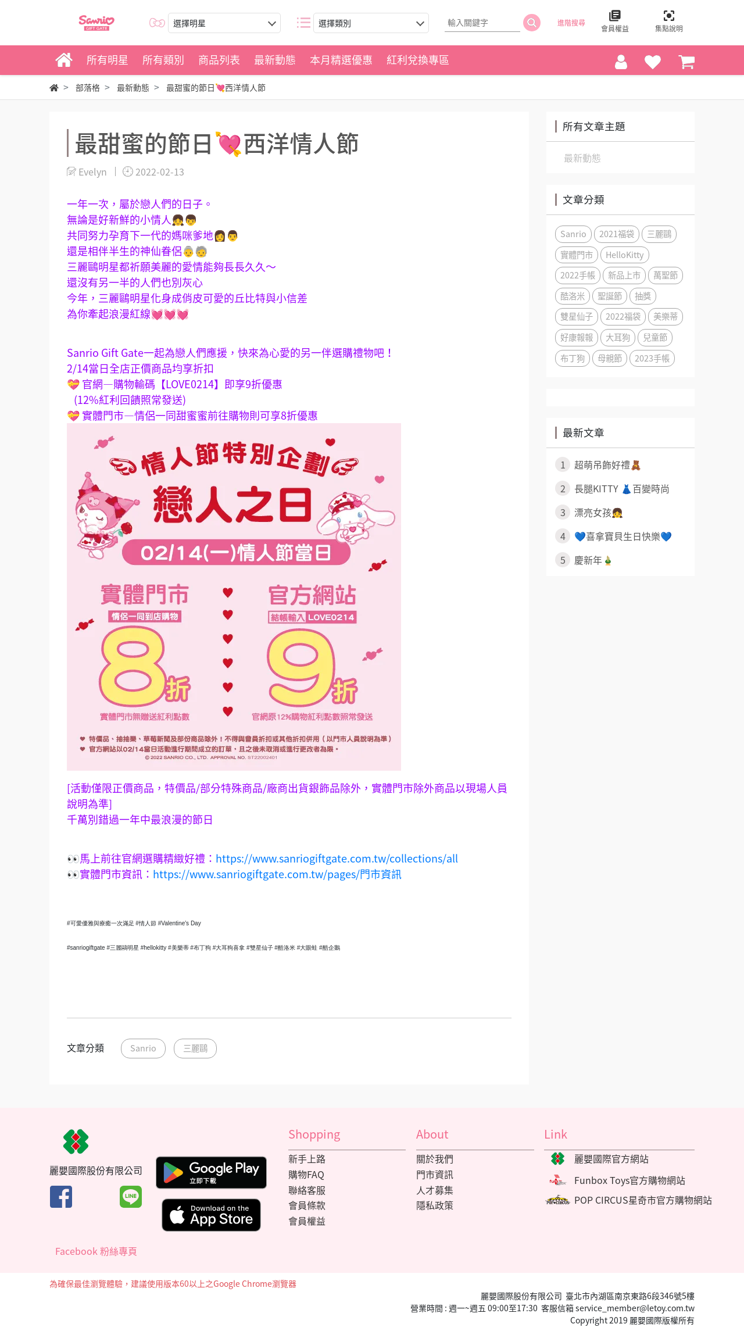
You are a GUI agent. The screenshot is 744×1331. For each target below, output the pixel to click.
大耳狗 (618, 337)
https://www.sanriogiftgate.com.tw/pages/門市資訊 (277, 874)
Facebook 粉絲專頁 (96, 1251)
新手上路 (307, 1158)
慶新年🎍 (584, 559)
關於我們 (434, 1158)
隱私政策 (434, 1205)
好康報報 (576, 337)
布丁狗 (572, 358)
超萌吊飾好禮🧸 (598, 464)
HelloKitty (625, 254)
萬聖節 (665, 275)
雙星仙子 (576, 316)
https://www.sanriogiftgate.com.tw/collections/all (337, 858)
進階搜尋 (571, 22)
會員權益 (307, 1221)
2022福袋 (623, 316)
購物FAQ (306, 1174)
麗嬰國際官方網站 (611, 1158)
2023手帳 (652, 358)
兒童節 (655, 337)
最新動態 (582, 157)
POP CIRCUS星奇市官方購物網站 (643, 1200)
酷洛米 (572, 295)
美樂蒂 (665, 316)
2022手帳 (577, 275)
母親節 (610, 358)
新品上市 (624, 275)
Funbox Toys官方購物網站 (629, 1180)
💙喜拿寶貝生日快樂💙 (613, 535)
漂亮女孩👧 (589, 512)
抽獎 (643, 295)
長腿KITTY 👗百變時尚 (612, 488)
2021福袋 (616, 233)
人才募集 (434, 1190)
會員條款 (307, 1205)
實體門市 (576, 254)
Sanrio (143, 1048)
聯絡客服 (307, 1190)
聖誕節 (610, 295)
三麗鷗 (195, 1048)
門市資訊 (434, 1174)
